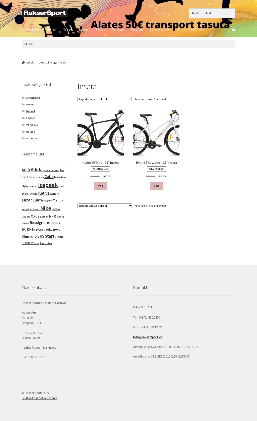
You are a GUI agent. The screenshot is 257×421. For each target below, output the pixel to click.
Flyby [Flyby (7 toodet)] (25, 186)
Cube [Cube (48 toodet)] (49, 176)
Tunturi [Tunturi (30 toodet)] (28, 242)
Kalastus (137, 29)
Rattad (100, 29)
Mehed (51, 29)
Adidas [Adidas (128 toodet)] (38, 169)
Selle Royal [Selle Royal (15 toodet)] (53, 229)
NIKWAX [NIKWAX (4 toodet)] (56, 209)
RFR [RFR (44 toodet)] (52, 216)
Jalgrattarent (159, 29)
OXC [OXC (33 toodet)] (34, 216)
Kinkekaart (33, 97)
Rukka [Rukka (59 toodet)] (28, 229)
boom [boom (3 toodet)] (41, 177)
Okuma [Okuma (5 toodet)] (26, 216)
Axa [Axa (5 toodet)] (62, 170)
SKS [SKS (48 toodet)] (40, 236)
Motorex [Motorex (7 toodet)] (35, 209)
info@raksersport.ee (147, 337)
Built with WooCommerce (39, 398)
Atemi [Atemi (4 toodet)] (55, 170)
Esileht (31, 62)
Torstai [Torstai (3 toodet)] (59, 236)
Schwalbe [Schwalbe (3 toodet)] (39, 229)
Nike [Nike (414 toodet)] (45, 208)
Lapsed (84, 29)
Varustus (118, 29)
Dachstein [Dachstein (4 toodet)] (60, 177)
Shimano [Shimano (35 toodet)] (29, 236)
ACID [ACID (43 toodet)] (26, 169)
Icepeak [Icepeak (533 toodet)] (48, 185)
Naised (67, 29)
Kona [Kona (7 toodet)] (53, 193)
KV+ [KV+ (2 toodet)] (58, 194)
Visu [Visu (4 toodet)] (36, 243)
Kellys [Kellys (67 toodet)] (43, 193)
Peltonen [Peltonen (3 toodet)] (43, 216)
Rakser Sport (31, 29)
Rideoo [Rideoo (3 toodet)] (60, 216)
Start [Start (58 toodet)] (49, 236)
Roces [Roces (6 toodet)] (25, 223)
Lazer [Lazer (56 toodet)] (27, 200)
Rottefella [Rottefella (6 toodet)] (53, 223)
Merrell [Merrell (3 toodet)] (25, 209)
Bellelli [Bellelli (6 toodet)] (33, 177)
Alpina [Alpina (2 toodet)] (48, 170)
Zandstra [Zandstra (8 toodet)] (46, 243)
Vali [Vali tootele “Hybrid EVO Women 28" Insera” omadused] (156, 186)
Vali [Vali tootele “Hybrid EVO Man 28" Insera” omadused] (100, 186)
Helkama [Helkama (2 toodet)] (33, 186)
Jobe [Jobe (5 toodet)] (25, 193)
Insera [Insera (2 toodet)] (61, 186)
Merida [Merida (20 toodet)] (58, 200)
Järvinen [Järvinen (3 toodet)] (33, 193)
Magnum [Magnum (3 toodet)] (48, 200)
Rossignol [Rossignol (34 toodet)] (38, 222)
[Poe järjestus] (105, 99)
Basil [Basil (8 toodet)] (25, 177)
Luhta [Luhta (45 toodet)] (38, 200)
